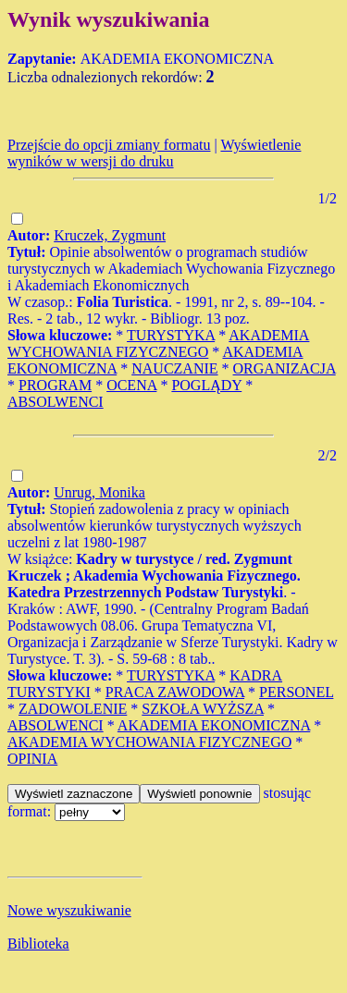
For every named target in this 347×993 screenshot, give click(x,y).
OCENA (131, 385)
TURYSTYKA (171, 335)
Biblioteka (38, 943)
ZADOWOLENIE (73, 709)
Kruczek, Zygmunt (110, 235)
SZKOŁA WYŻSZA (203, 709)
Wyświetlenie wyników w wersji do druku (154, 153)
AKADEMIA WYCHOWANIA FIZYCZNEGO (158, 343)
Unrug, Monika (99, 492)
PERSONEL (296, 692)
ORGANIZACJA (284, 368)
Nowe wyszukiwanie (69, 910)
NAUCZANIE (174, 368)
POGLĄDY (206, 385)
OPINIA (32, 758)
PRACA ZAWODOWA (174, 692)
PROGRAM (55, 385)
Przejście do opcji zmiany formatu (108, 145)
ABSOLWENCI (55, 402)
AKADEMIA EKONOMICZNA (214, 725)
